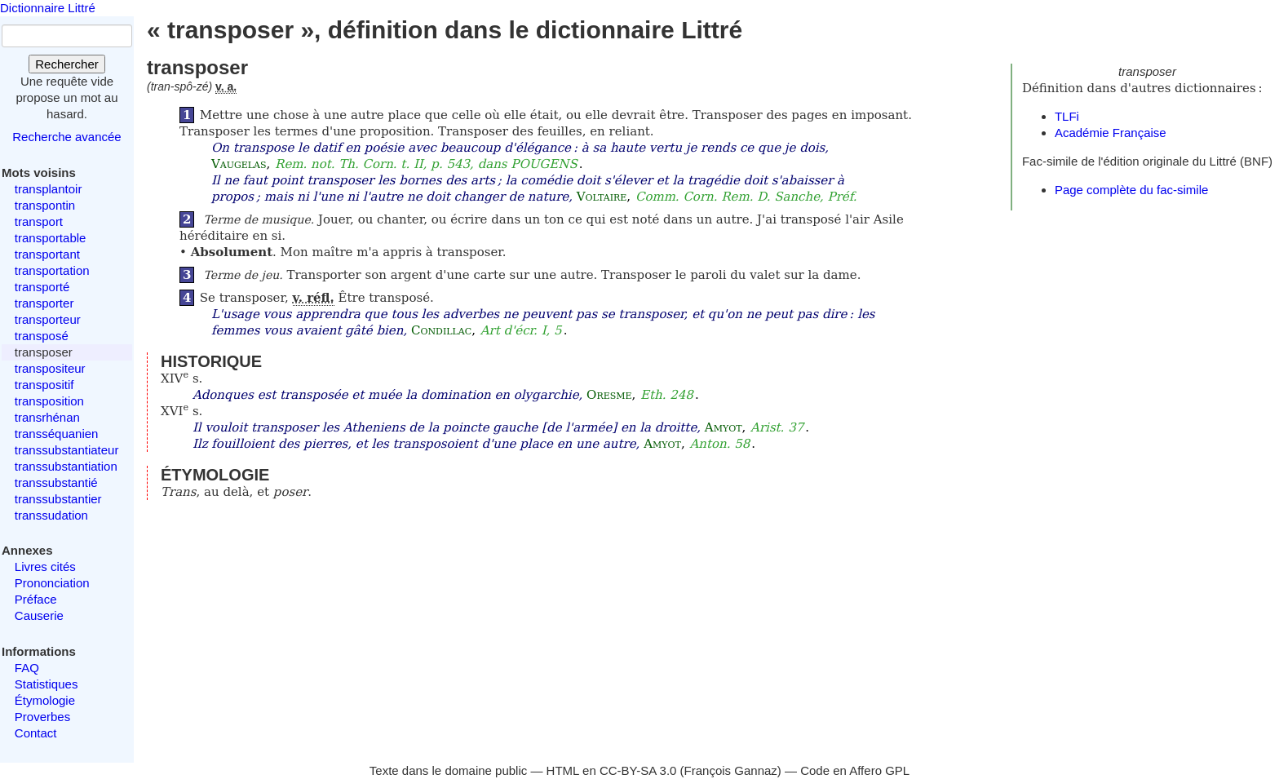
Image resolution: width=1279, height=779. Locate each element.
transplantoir (48, 189)
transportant (47, 254)
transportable (50, 238)
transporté (42, 287)
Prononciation (52, 583)
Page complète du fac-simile (1131, 190)
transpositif (44, 385)
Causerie (39, 615)
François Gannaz (730, 770)
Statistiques (46, 684)
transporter (44, 303)
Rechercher (67, 64)
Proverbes (42, 717)
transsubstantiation (66, 466)
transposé (42, 336)
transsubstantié (56, 482)
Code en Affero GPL (854, 770)
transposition (49, 401)
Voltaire (602, 196)
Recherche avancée (66, 137)
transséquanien (57, 433)
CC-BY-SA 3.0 (638, 770)
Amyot (723, 427)
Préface (36, 599)
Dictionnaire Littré (47, 8)
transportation (52, 270)
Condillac (441, 330)
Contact (36, 733)
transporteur (48, 319)
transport (39, 221)
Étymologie (45, 700)
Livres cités (45, 566)
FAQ (27, 668)
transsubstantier (58, 499)
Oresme (608, 394)
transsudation (51, 515)
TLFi (1067, 116)
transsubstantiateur (67, 450)
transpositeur (50, 368)
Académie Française (1110, 132)
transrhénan (47, 417)
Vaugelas (239, 164)
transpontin (45, 205)
